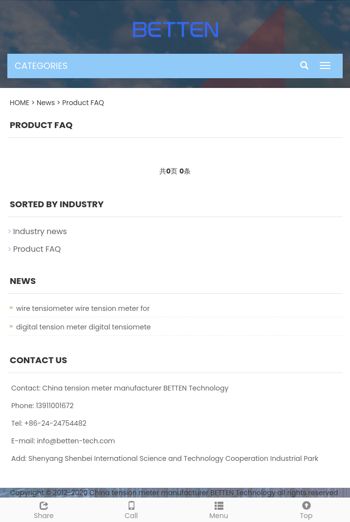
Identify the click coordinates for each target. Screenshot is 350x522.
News (46, 103)
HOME (19, 103)
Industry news (40, 231)
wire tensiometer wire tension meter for (83, 308)
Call (131, 509)
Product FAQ (83, 103)
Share (44, 509)
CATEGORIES (41, 66)
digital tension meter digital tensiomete (83, 327)
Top (306, 509)
